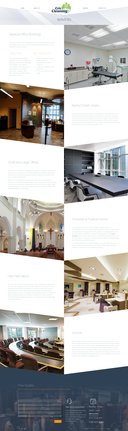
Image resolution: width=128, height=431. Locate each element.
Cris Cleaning (96, 428)
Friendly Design (106, 428)
